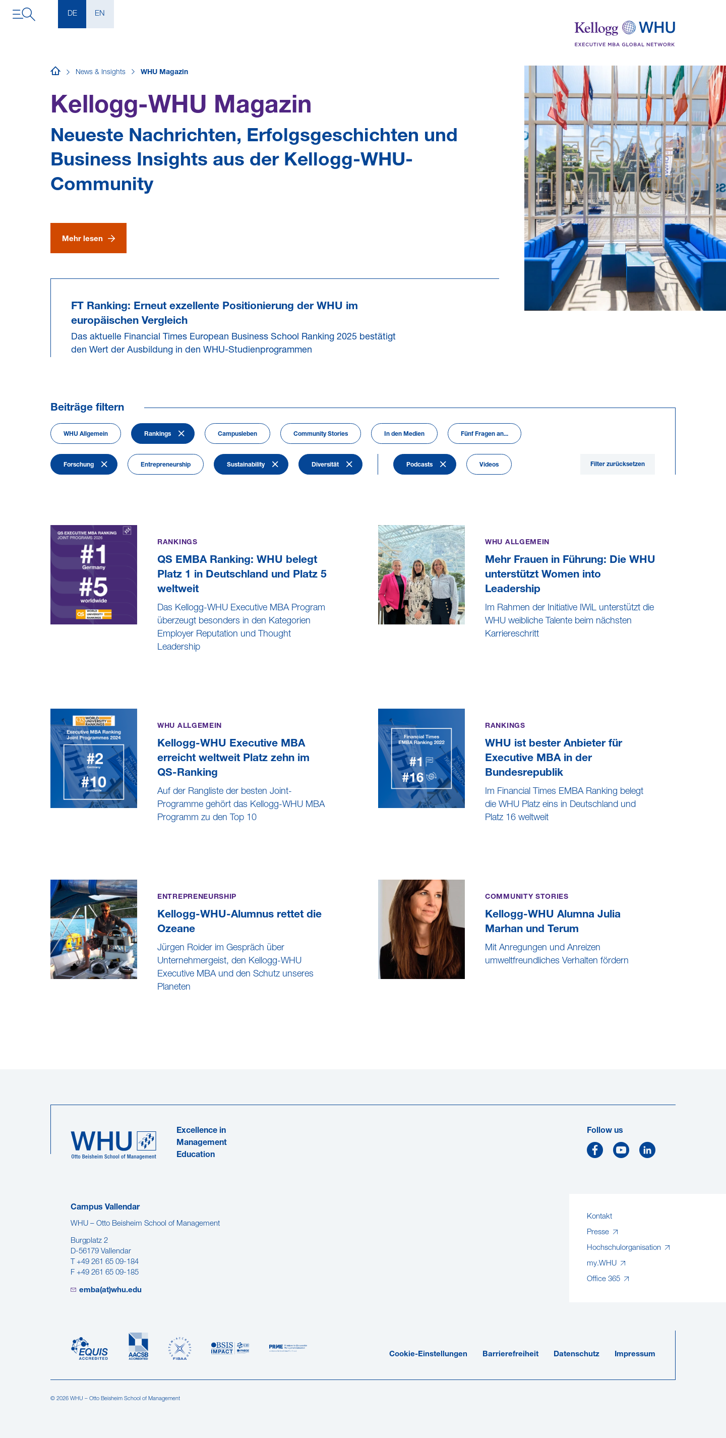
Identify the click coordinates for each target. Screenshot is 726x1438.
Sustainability (246, 465)
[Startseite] (55, 73)
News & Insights (101, 72)
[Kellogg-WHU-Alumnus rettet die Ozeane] (51, 1012)
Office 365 (604, 1279)
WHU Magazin (164, 72)
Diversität (325, 465)
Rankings (157, 434)
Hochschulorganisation (625, 1248)
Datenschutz (576, 1354)
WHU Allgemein (86, 434)
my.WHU (603, 1264)
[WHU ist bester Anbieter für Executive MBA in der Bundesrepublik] (379, 843)
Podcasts (419, 465)
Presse (599, 1232)
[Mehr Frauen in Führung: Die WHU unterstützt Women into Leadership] (379, 659)
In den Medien (404, 434)
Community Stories (320, 434)
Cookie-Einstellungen (428, 1354)
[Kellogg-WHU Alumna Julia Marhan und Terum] (379, 986)
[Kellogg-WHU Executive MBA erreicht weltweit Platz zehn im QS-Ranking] (51, 843)
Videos (489, 465)
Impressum (635, 1354)
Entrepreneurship (166, 465)
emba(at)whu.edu (110, 1290)
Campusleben (237, 434)
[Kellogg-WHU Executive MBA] (625, 34)
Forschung (79, 465)
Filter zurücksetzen (617, 465)
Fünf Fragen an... (484, 434)
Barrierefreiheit (510, 1354)
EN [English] (100, 14)
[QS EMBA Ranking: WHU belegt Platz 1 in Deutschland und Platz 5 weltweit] (51, 672)
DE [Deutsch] (72, 14)
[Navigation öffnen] (24, 14)
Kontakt (599, 1217)
